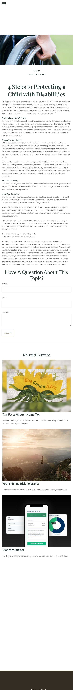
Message (5, 312)
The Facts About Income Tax (21, 414)
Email (4, 298)
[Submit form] (8, 333)
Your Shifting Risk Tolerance (21, 483)
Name (4, 283)
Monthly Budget (13, 550)
